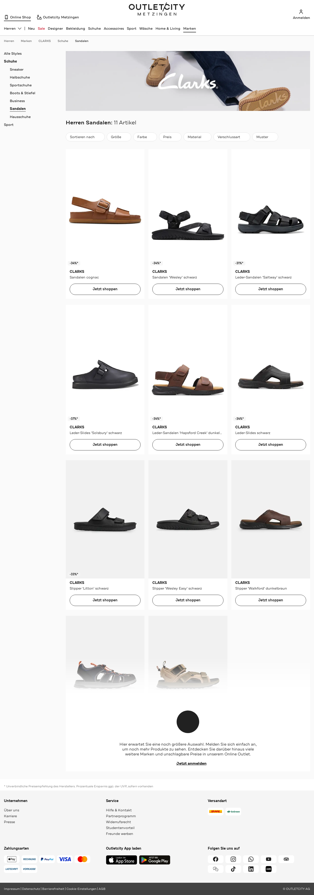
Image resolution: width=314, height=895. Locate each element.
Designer (55, 28)
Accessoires (114, 28)
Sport (131, 28)
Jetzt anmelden (188, 763)
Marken (189, 28)
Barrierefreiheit (53, 889)
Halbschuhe (20, 77)
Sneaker (17, 69)
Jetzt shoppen (105, 289)
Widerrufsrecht (118, 822)
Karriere (10, 816)
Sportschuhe (21, 85)
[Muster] (265, 136)
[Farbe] (145, 136)
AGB (102, 889)
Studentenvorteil (120, 828)
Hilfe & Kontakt (119, 810)
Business (17, 101)
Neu (31, 28)
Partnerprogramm (121, 816)
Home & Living (168, 28)
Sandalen (81, 41)
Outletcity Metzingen (157, 9)
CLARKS (47, 41)
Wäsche (146, 28)
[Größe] (119, 136)
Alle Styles (13, 53)
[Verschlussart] (231, 136)
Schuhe (94, 28)
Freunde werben (119, 833)
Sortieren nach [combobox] (85, 138)
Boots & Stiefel (22, 93)
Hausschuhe (20, 117)
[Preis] (170, 136)
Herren (11, 41)
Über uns (11, 810)
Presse (9, 822)
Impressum (12, 889)
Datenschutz (31, 889)
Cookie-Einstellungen (81, 889)
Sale (41, 28)
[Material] (197, 136)
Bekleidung (75, 28)
